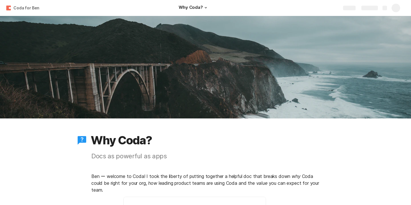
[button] (206, 8)
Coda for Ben (26, 7)
